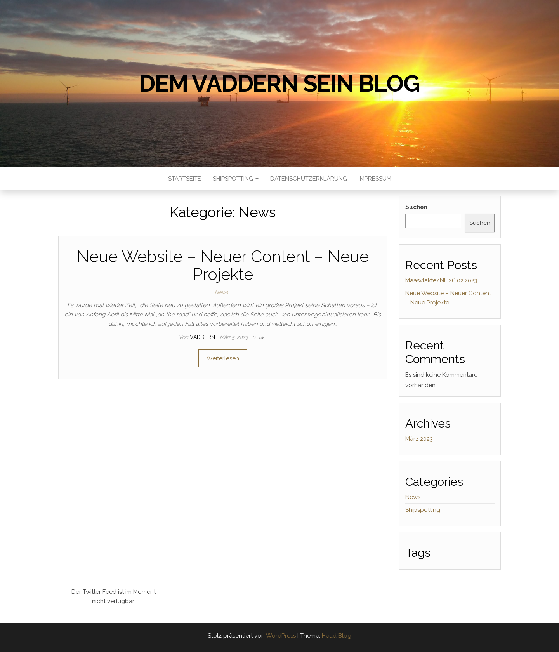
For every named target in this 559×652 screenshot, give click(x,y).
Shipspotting (236, 178)
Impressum (375, 178)
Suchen (416, 206)
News (221, 292)
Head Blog (336, 635)
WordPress (281, 635)
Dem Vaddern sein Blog (279, 83)
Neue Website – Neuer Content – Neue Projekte (222, 265)
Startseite (184, 178)
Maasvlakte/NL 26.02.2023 (441, 280)
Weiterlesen (223, 358)
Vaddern (203, 337)
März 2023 (419, 438)
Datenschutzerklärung (308, 178)
